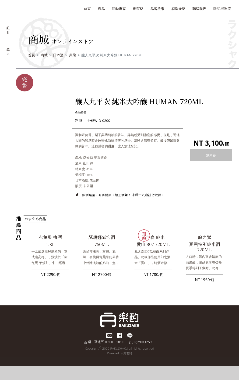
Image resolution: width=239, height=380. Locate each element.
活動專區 (119, 8)
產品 (101, 8)
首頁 (87, 8)
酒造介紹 (178, 8)
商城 (44, 55)
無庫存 (211, 155)
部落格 (138, 8)
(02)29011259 (142, 342)
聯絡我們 (199, 8)
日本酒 (58, 55)
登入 (8, 51)
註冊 (8, 29)
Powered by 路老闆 (119, 353)
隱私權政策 (222, 8)
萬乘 (72, 55)
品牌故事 (157, 8)
